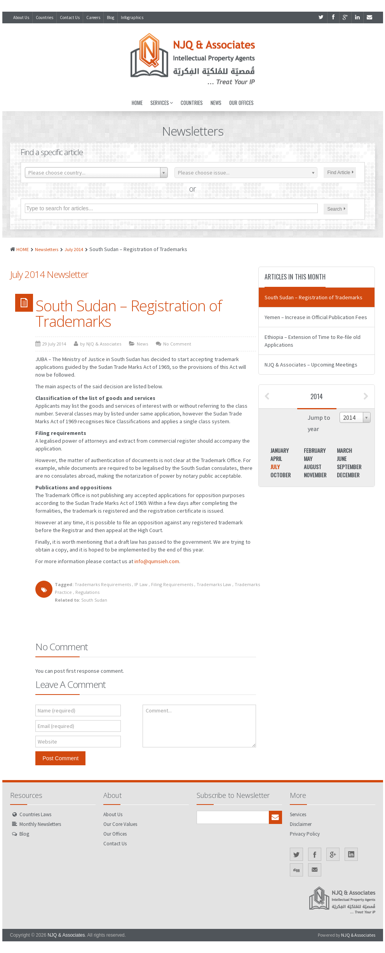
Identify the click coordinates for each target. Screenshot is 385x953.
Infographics (132, 17)
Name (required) (56, 710)
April (276, 458)
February (315, 450)
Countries (44, 17)
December (348, 475)
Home (137, 102)
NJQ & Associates (66, 935)
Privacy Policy (305, 834)
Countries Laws (35, 814)
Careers (93, 17)
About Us (21, 17)
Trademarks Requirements (103, 584)
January (279, 450)
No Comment (177, 344)
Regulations (87, 592)
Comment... (159, 710)
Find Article (341, 172)
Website (47, 741)
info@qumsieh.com (156, 561)
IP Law (141, 584)
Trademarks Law (214, 584)
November (315, 475)
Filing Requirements (172, 584)
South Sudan (94, 600)
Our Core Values (120, 824)
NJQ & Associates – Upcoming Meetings (311, 364)
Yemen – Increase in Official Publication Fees (316, 317)
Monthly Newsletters (40, 824)
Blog (110, 17)
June (342, 458)
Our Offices (241, 102)
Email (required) (56, 726)
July (275, 467)
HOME (22, 249)
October (280, 475)
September (349, 467)
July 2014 (73, 249)
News (216, 102)
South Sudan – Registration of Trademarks (128, 313)
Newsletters (46, 249)
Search (337, 209)
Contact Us (70, 17)
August (312, 467)
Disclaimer (301, 824)
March (344, 450)
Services (161, 102)
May (308, 458)
